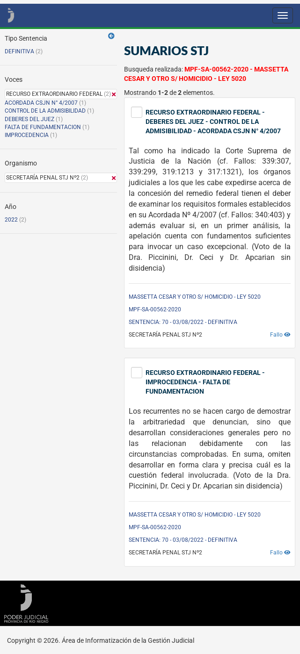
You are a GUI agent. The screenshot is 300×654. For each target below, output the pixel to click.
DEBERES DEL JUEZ (29, 119)
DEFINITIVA (19, 51)
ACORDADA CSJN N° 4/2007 (42, 103)
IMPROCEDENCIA (27, 135)
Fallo (280, 334)
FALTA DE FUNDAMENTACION (43, 127)
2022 (11, 219)
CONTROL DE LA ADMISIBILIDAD (45, 111)
